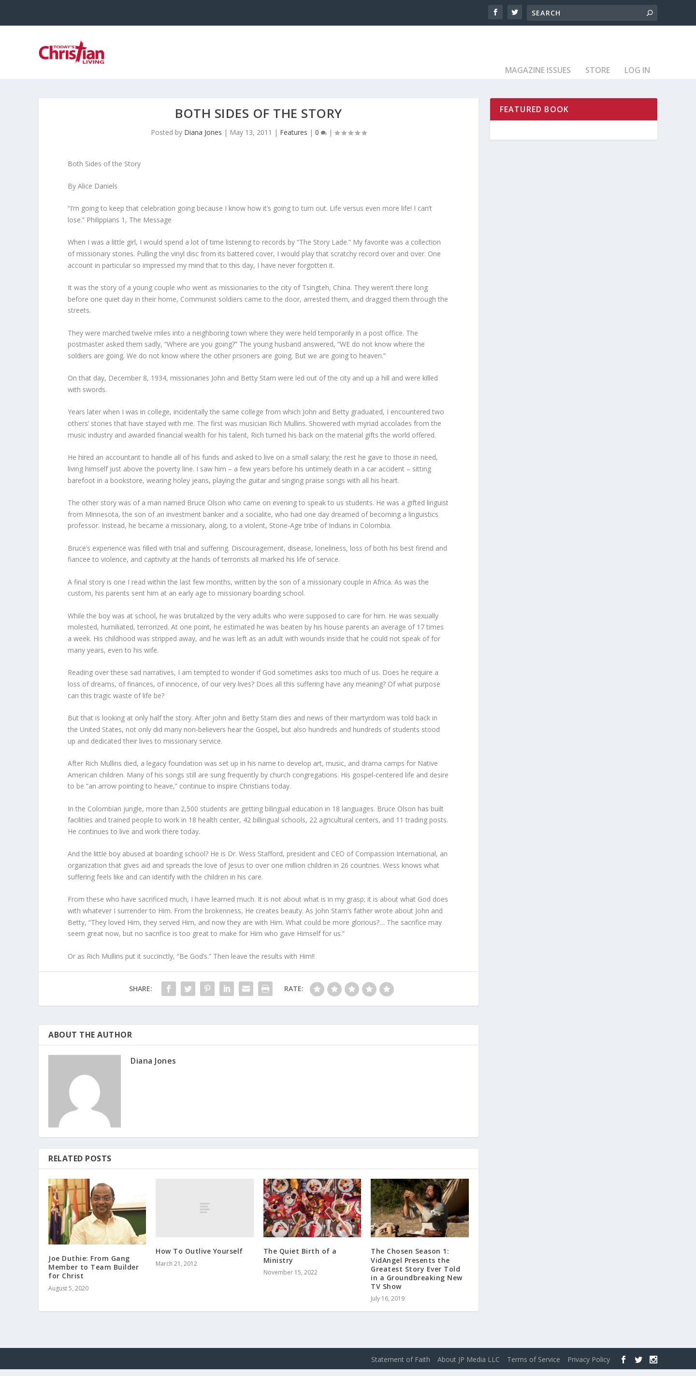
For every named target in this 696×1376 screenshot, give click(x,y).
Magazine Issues (538, 77)
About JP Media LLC (468, 1366)
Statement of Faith (400, 1366)
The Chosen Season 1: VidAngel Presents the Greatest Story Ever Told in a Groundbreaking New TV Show (417, 1275)
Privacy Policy (588, 1366)
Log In (637, 77)
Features (293, 139)
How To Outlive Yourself (199, 1257)
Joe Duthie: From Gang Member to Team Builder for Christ (93, 1273)
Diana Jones (203, 139)
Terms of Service (533, 1366)
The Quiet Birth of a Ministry (300, 1262)
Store (597, 77)
